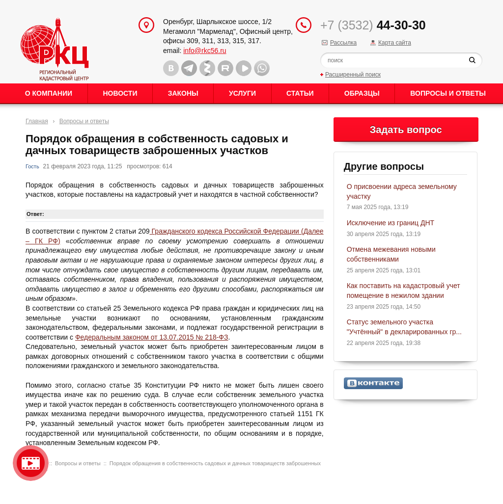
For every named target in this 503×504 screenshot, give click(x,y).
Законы (183, 93)
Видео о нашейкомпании (31, 463)
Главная (37, 121)
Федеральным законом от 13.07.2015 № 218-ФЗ (151, 337)
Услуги (242, 93)
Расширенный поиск (353, 74)
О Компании (48, 93)
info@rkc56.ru (204, 50)
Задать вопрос (406, 129)
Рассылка (343, 42)
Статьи (300, 93)
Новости (120, 93)
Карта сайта (394, 42)
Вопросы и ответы (448, 93)
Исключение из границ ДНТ (390, 223)
